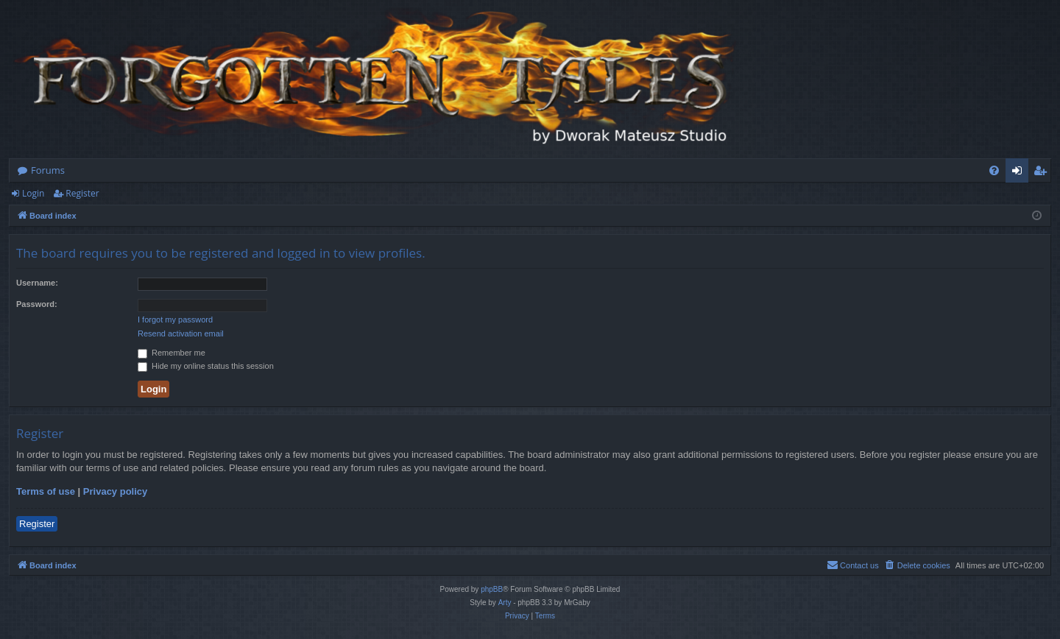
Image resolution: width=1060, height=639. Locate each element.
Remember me (171, 352)
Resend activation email (181, 333)
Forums (48, 170)
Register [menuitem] (1043, 173)
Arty (505, 603)
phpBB (492, 589)
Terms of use (45, 491)
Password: (36, 304)
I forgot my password (175, 319)
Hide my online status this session (206, 365)
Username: (37, 282)
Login (33, 193)
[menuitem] (994, 170)
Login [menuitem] (1019, 173)
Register (82, 193)
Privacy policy (115, 491)
